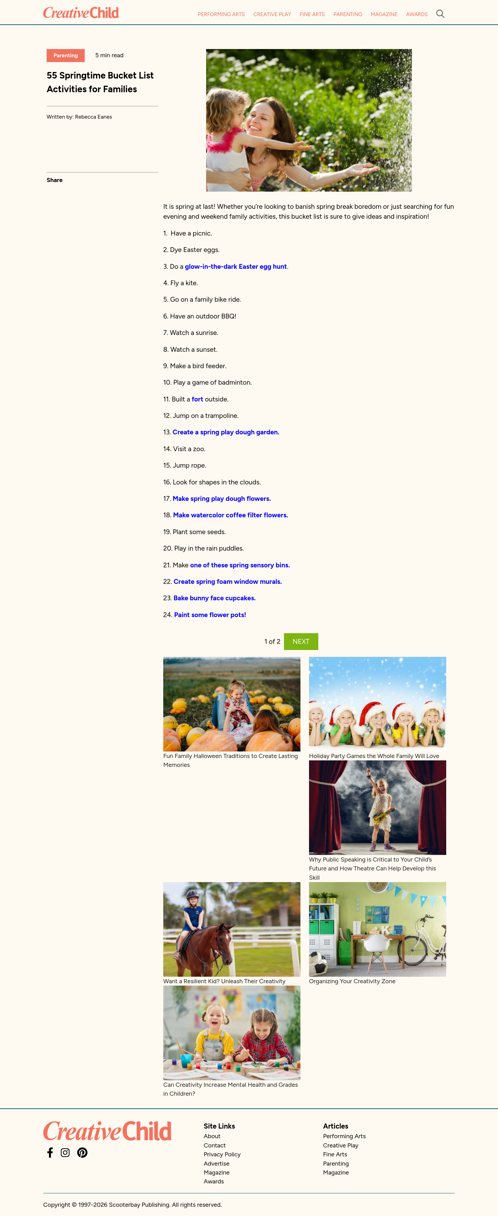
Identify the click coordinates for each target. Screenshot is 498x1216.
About (212, 1136)
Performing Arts (221, 14)
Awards (417, 14)
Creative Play (272, 14)
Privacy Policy (222, 1154)
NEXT (301, 642)
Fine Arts (312, 14)
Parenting (347, 14)
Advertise (216, 1163)
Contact (215, 1145)
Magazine (384, 14)
